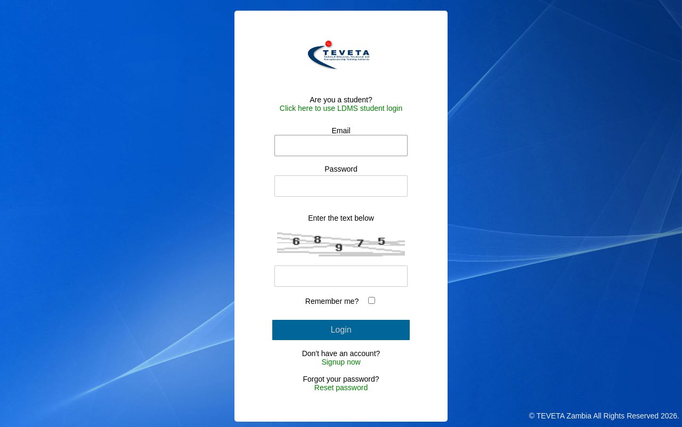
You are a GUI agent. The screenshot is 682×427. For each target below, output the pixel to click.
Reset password (341, 387)
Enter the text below (341, 218)
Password (340, 169)
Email (340, 130)
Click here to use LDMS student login (341, 108)
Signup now (340, 362)
